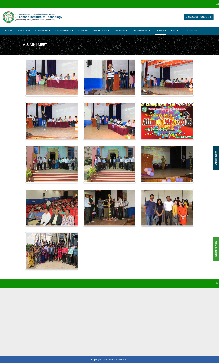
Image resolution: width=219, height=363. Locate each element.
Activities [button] (121, 30)
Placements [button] (101, 30)
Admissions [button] (42, 30)
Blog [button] (174, 30)
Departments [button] (64, 30)
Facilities (83, 30)
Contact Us (190, 30)
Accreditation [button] (141, 30)
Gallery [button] (161, 30)
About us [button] (23, 30)
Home (8, 30)
